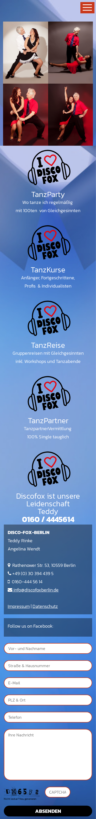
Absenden (48, 811)
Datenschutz (45, 606)
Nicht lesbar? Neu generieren (20, 799)
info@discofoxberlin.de (33, 589)
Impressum (19, 606)
